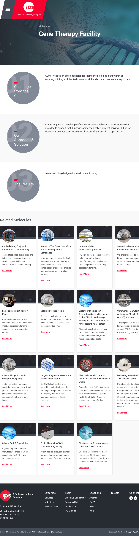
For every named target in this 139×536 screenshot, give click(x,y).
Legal (49, 532)
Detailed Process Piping (52, 311)
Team (68, 493)
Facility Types (51, 506)
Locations (95, 493)
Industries (49, 502)
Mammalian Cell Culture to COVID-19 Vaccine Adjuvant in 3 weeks (94, 379)
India (91, 510)
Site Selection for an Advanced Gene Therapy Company (94, 445)
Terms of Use (57, 532)
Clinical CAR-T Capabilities (15, 443)
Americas (94, 497)
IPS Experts (70, 510)
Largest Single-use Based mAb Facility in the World (56, 377)
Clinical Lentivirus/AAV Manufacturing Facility (52, 445)
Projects (114, 493)
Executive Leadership (75, 497)
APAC (92, 506)
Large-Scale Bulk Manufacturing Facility (90, 248)
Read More (7, 270)
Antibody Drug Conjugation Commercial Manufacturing (15, 248)
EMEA (92, 502)
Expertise (50, 493)
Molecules (44, 26)
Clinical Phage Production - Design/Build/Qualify (15, 377)
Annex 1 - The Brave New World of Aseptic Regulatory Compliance (56, 249)
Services (49, 497)
